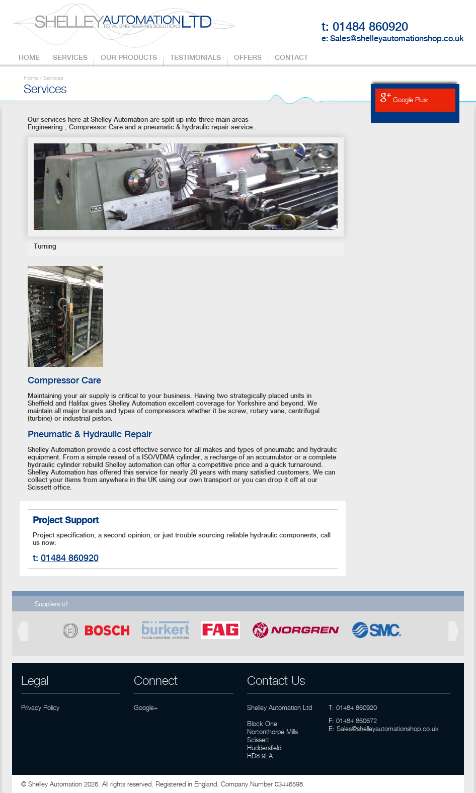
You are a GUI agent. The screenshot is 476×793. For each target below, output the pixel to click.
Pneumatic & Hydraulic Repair (89, 434)
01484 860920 (370, 26)
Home (31, 78)
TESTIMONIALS (195, 57)
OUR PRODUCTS (129, 57)
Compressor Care (64, 380)
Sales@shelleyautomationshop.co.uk (397, 38)
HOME (29, 57)
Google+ (146, 707)
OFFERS (248, 57)
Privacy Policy (40, 707)
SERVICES (70, 57)
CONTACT (291, 57)
